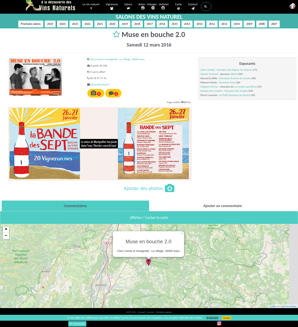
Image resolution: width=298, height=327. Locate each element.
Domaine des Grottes (236, 90)
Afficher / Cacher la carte (149, 217)
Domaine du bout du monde (235, 78)
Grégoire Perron (209, 86)
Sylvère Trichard (209, 74)
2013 (199, 24)
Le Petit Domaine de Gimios (234, 95)
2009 (249, 24)
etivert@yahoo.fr (100, 84)
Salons (128, 6)
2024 (62, 24)
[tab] (75, 206)
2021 (100, 24)
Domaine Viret (227, 82)
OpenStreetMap (288, 306)
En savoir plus (212, 318)
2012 (212, 24)
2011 (224, 24)
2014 (187, 24)
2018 (137, 24)
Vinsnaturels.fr (52, 5)
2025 (50, 24)
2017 (150, 24)
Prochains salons (31, 24)
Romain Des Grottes (211, 90)
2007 (274, 24)
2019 (125, 24)
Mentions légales (164, 312)
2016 (162, 24)
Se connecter (77, 324)
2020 (112, 24)
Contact (193, 6)
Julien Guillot (207, 69)
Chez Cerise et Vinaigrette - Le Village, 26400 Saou (117, 59)
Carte (178, 6)
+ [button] (6, 229)
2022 (87, 24)
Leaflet (272, 306)
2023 (75, 24)
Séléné (234, 74)
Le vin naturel (91, 6)
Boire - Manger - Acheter (154, 7)
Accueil (141, 312)
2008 (262, 24)
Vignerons (112, 6)
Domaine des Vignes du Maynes (234, 69)
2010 (237, 24)
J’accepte (226, 318)
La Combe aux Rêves (245, 86)
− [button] (6, 236)
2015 (175, 24)
